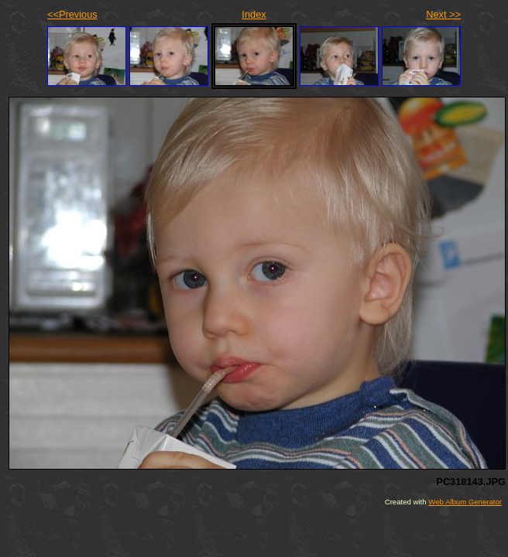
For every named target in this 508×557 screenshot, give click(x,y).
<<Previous (72, 14)
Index (254, 14)
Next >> (443, 14)
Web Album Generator (465, 501)
